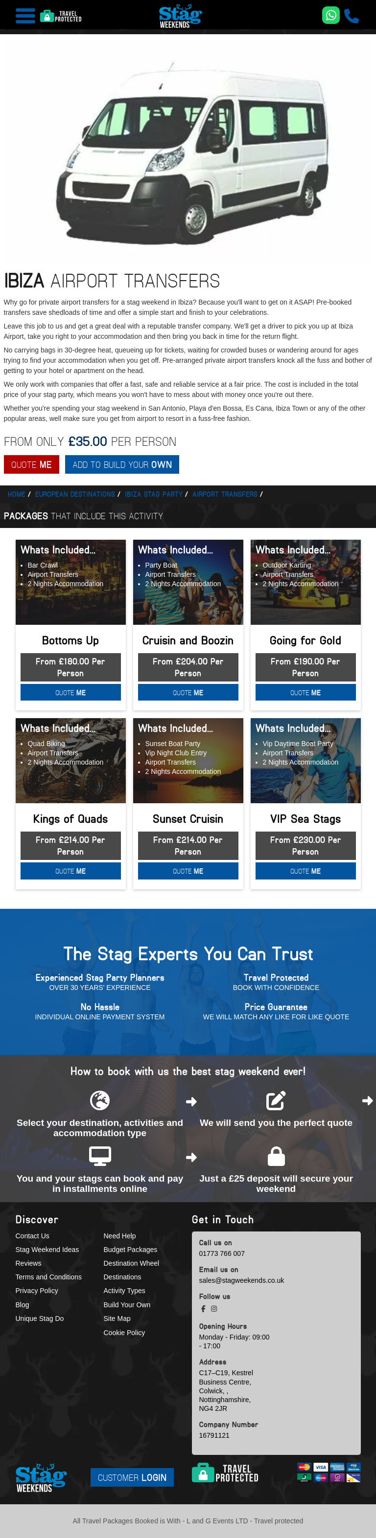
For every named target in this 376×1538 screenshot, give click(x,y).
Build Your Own (127, 1305)
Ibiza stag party (154, 494)
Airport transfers (225, 494)
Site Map (117, 1318)
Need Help (120, 1236)
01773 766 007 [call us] (222, 1253)
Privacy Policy (37, 1291)
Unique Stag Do (40, 1318)
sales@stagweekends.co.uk (241, 1280)
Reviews (29, 1263)
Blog (22, 1305)
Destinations (122, 1277)
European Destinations (75, 494)
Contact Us (32, 1236)
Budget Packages (131, 1249)
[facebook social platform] (204, 1309)
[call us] (351, 15)
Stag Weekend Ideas (47, 1249)
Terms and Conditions (49, 1277)
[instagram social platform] (214, 1309)
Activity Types (124, 1291)
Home (16, 494)
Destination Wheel (132, 1263)
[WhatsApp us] (331, 15)
